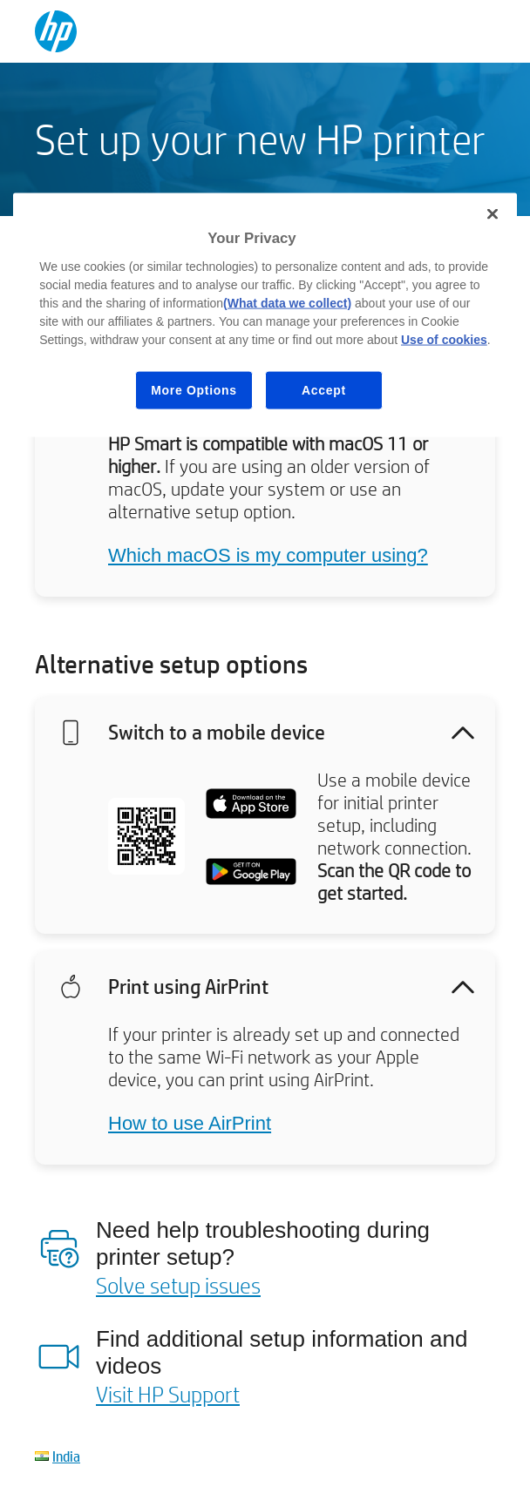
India (66, 1456)
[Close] (492, 214)
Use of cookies (444, 339)
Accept (324, 389)
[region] (265, 315)
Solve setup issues (178, 1285)
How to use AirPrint (189, 1123)
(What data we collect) (287, 302)
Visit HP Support (168, 1394)
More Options (194, 389)
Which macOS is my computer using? (268, 555)
